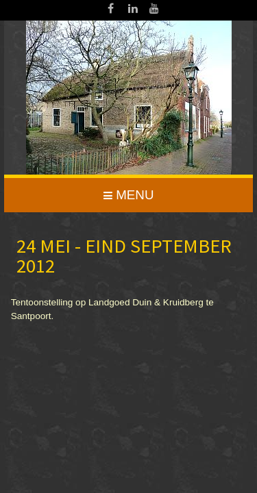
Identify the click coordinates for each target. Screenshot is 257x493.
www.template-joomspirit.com (254, 327)
